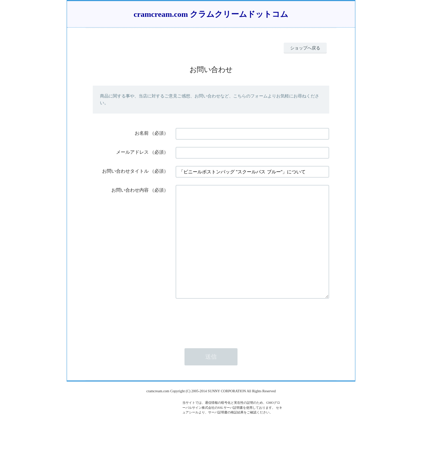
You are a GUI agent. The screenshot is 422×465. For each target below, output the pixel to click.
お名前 (142, 133)
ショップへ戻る (305, 48)
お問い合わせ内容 (130, 190)
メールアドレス (132, 152)
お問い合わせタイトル (125, 171)
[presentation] (230, 341)
